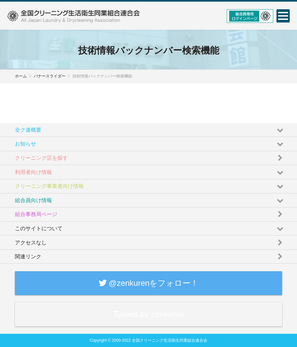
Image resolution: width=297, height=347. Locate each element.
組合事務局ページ (150, 212)
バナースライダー (50, 76)
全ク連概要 (150, 128)
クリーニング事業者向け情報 (150, 184)
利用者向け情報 (150, 170)
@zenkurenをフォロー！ (149, 283)
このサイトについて (150, 227)
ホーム (21, 76)
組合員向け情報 (150, 199)
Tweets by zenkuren (148, 314)
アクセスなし (150, 241)
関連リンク (150, 255)
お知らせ (150, 142)
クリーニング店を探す (150, 156)
